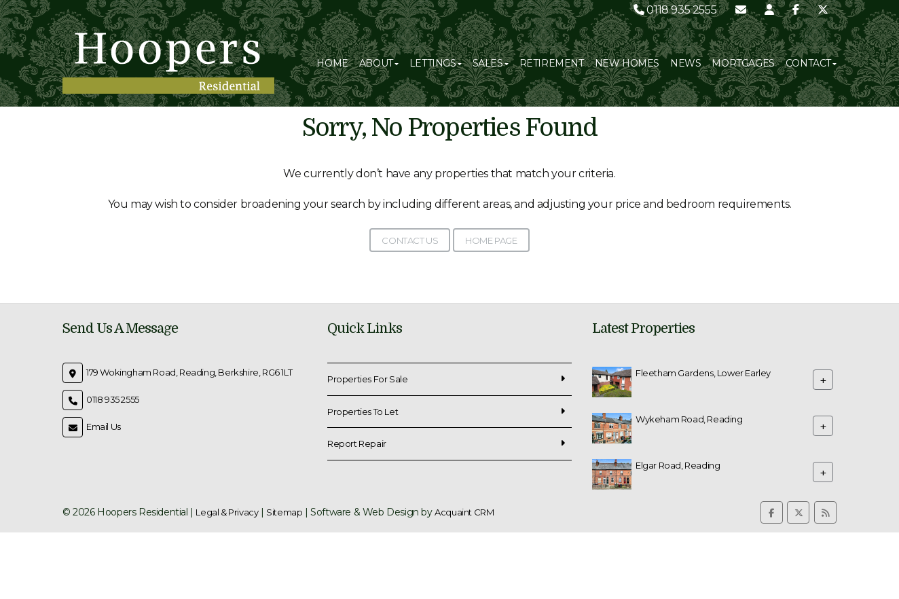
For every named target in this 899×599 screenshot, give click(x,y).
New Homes (627, 63)
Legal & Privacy (227, 512)
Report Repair (356, 443)
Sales (491, 63)
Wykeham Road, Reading (689, 419)
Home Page (491, 240)
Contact (811, 63)
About (379, 63)
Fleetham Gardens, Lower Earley (703, 372)
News (685, 63)
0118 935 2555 (675, 9)
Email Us (103, 426)
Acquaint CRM (464, 512)
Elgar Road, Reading (678, 465)
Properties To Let (362, 411)
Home (332, 63)
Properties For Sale (367, 379)
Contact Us (410, 240)
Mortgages (743, 63)
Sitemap (284, 512)
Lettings (435, 63)
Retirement (551, 63)
